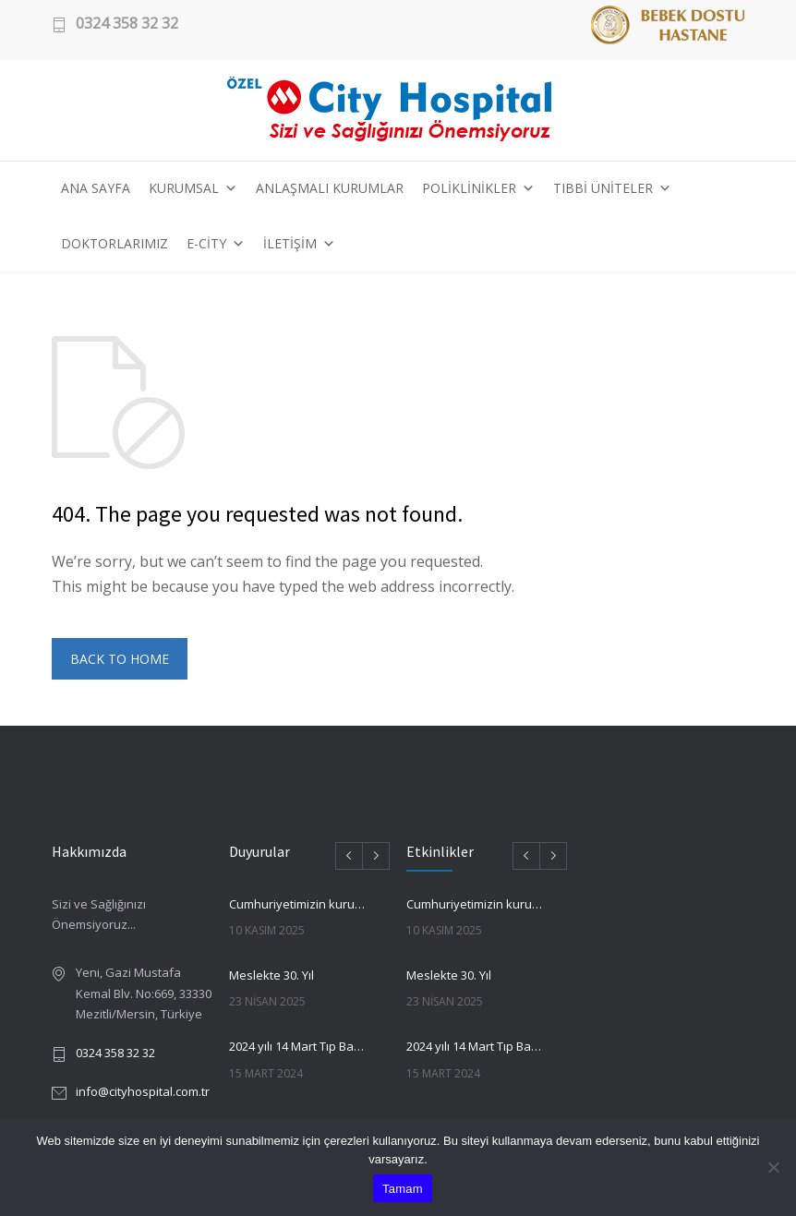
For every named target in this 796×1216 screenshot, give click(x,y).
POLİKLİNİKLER (478, 188)
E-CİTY (216, 243)
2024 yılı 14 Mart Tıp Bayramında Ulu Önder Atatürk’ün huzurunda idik (297, 1046)
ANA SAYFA (95, 188)
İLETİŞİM (299, 243)
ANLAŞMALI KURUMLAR (330, 188)
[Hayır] (773, 1167)
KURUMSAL (193, 188)
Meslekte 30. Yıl (271, 975)
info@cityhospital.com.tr (143, 1091)
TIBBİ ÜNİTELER (612, 188)
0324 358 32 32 (127, 24)
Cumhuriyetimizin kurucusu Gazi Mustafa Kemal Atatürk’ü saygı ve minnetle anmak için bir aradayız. (297, 904)
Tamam (402, 1189)
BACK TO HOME (119, 659)
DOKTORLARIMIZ (114, 243)
